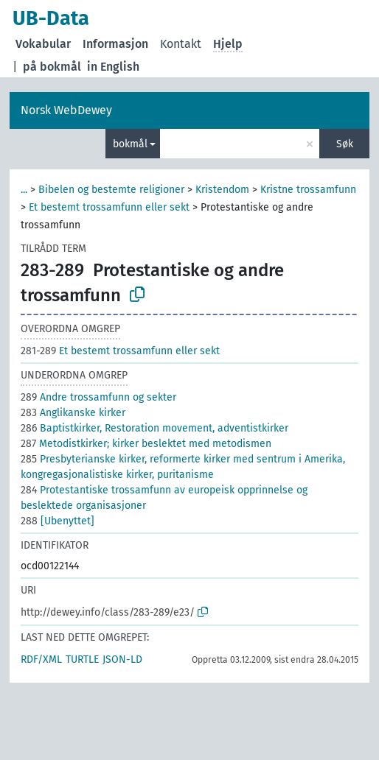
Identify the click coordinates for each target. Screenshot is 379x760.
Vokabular (43, 44)
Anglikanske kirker (73, 413)
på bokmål (52, 67)
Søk (344, 144)
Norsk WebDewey (66, 110)
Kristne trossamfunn (308, 189)
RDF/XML (41, 659)
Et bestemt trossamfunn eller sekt (109, 207)
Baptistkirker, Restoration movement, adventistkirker (154, 428)
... (24, 189)
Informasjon (115, 44)
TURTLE (82, 659)
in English (113, 67)
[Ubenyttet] (57, 521)
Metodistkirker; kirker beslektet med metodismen (146, 443)
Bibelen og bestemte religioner (111, 189)
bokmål (130, 144)
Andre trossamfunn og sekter (98, 397)
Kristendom (222, 189)
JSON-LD (122, 659)
